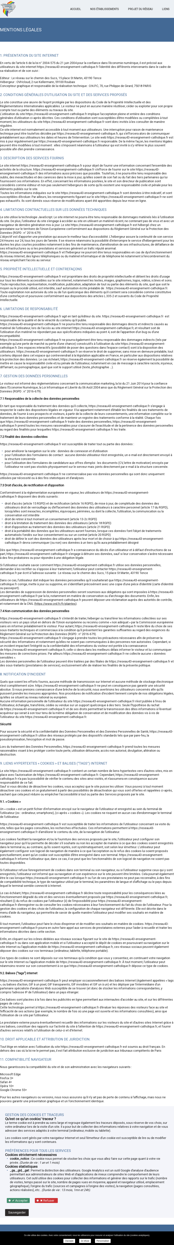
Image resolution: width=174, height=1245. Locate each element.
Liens (165, 9)
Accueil (75, 9)
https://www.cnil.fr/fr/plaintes (55, 603)
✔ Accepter (20, 1200)
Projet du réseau (140, 9)
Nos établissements (104, 9)
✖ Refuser (47, 1200)
